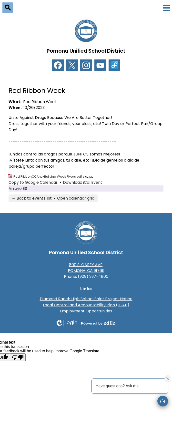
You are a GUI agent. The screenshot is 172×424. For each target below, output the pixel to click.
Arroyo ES (18, 188)
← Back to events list (32, 198)
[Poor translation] (18, 357)
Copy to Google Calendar (33, 182)
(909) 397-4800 (93, 276)
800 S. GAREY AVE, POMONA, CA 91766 (86, 267)
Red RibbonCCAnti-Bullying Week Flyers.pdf (47, 176)
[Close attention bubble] (167, 378)
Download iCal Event (82, 182)
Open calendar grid (75, 198)
